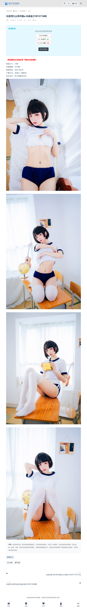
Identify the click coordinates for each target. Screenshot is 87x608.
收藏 (9, 562)
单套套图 (22, 11)
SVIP (43, 604)
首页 (16, 11)
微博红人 (10, 557)
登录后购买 (43, 49)
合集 (26, 604)
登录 (74, 3)
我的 (61, 604)
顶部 (78, 604)
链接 (17, 562)
